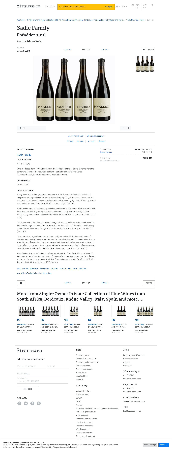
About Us (79, 380)
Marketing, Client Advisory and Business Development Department (101, 408)
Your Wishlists (81, 376)
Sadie (75, 268)
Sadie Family (24, 154)
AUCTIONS (49, 7)
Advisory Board (82, 394)
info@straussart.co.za (132, 379)
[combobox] (21, 365)
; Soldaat (100, 324)
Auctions (21, 20)
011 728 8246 (128, 375)
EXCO (78, 401)
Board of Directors (83, 391)
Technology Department (85, 436)
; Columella (30, 324)
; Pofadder (77, 324)
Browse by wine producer (86, 359)
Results (151, 49)
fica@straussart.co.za (132, 411)
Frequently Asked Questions (134, 355)
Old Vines (54, 268)
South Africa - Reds (136, 20)
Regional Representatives (86, 412)
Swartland (82, 268)
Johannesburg (130, 371)
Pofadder (63, 268)
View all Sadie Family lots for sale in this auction (34, 273)
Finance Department (84, 433)
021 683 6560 (128, 388)
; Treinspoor (148, 324)
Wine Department (82, 429)
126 (66, 320)
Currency (95, 136)
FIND (123, 7)
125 (42, 320)
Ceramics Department (84, 426)
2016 (18, 268)
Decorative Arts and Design (86, 419)
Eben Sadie (34, 268)
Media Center (81, 373)
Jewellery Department (84, 422)
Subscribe (28, 389)
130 (113, 320)
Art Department (82, 415)
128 (89, 320)
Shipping (126, 362)
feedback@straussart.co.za (134, 401)
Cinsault (25, 268)
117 (18, 320)
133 (137, 320)
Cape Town (128, 384)
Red (69, 268)
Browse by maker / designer (87, 362)
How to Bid (127, 366)
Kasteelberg (44, 268)
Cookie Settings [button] (150, 445)
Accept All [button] (163, 445)
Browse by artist (82, 355)
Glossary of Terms (130, 359)
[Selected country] (19, 381)
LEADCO (79, 398)
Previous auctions (83, 366)
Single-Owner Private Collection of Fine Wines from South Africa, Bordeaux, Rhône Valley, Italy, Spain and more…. (76, 20)
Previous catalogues (84, 369)
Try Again (108, 7)
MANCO (79, 405)
